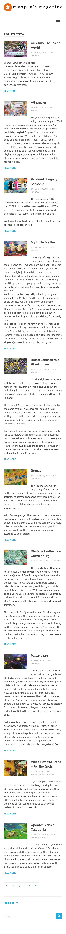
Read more (10, 91)
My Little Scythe (43, 242)
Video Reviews (47, 774)
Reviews (35, 55)
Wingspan (38, 102)
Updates (44, 837)
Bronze (36, 471)
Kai (51, 52)
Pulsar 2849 (39, 655)
